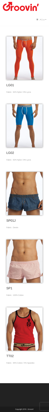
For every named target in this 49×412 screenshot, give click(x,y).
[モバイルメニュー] (42, 19)
